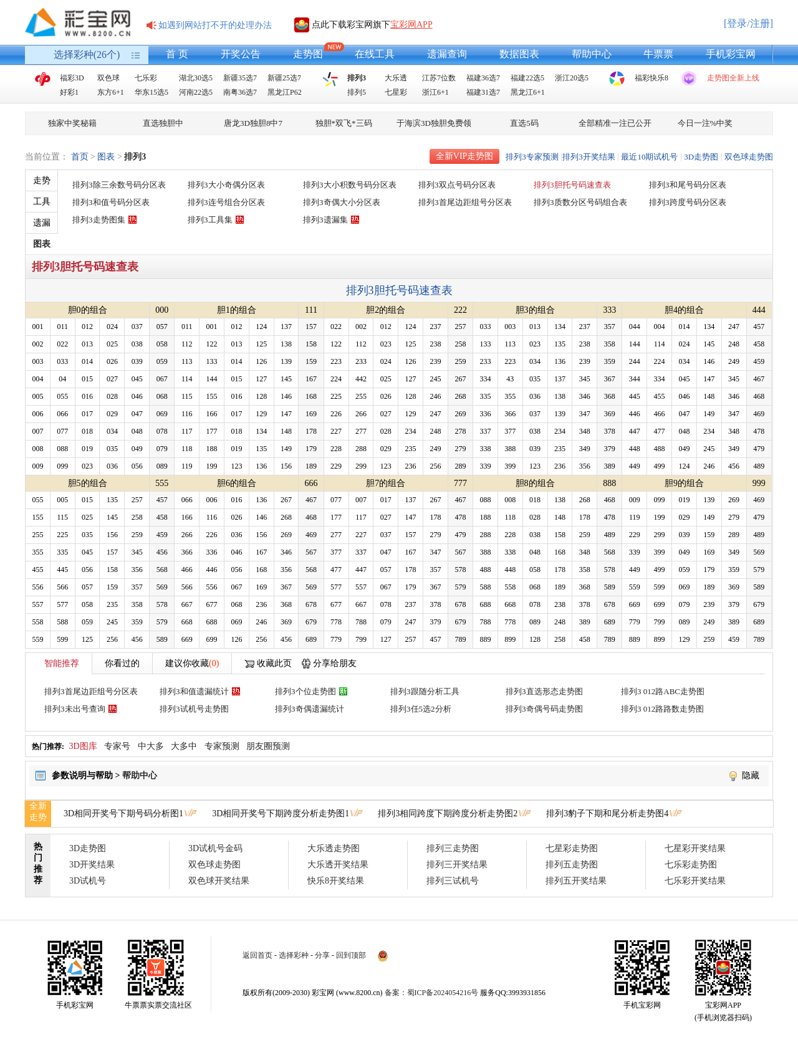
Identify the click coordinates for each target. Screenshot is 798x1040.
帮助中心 (592, 54)
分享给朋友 (335, 663)
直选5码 (524, 123)
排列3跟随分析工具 (424, 691)
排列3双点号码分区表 (457, 184)
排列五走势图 (572, 864)
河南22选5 (196, 92)
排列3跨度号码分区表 (687, 202)
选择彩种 (294, 955)
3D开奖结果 (92, 864)
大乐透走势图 (333, 848)
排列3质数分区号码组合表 (580, 202)
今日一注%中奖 (705, 123)
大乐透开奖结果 (337, 864)
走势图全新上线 (733, 78)
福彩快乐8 (651, 78)
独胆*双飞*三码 (343, 123)
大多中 (184, 746)
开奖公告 (241, 54)
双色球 (108, 78)
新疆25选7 (284, 78)
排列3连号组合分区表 (226, 202)
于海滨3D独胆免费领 (434, 123)
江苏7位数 (439, 78)
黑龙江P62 (284, 92)
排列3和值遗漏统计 (194, 691)
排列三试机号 (452, 880)
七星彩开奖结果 (695, 848)
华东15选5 (151, 92)
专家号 (117, 746)
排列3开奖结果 (588, 156)
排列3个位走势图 (305, 691)
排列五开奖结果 (576, 880)
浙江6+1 (435, 92)
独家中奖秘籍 (72, 123)
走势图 (308, 54)
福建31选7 (483, 92)
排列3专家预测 (532, 156)
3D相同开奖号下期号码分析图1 (123, 813)
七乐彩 (146, 78)
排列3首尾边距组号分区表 (465, 202)
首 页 (177, 54)
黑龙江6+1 (528, 92)
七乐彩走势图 (691, 864)
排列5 (356, 92)
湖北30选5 (196, 78)
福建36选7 (483, 78)
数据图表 (519, 54)
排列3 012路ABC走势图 (662, 691)
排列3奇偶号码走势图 (544, 708)
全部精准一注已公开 (615, 123)
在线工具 (375, 54)
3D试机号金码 (215, 848)
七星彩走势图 (572, 848)
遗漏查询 (447, 54)
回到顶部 (351, 955)
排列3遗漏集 (325, 219)
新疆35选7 (240, 78)
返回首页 (257, 955)
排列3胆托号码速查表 (572, 184)
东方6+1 (110, 92)
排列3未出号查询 (74, 708)
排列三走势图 (452, 848)
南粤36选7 (240, 92)
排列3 (356, 78)
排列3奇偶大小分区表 (341, 202)
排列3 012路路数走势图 (662, 708)
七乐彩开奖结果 (695, 880)
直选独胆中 (163, 123)
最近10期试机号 (649, 156)
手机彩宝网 (731, 54)
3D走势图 (701, 156)
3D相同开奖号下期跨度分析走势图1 (280, 813)
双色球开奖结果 (218, 880)
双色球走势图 (748, 156)
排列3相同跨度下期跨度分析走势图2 (447, 813)
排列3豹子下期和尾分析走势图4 (607, 813)
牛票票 (658, 54)
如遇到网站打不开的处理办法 (215, 25)
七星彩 (396, 92)
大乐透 (396, 78)
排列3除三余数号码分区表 (119, 184)
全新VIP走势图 (465, 156)
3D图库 (83, 746)
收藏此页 (274, 663)
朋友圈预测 (268, 746)
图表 (106, 156)
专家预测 (221, 746)
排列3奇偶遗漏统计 (309, 708)
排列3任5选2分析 (420, 708)
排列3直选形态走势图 (544, 691)
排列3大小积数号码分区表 (350, 184)
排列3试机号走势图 (194, 708)
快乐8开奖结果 (335, 880)
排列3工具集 (210, 219)
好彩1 (69, 92)
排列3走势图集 (98, 219)
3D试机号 (87, 880)
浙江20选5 (572, 78)
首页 (80, 156)
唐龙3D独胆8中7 (253, 123)
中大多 (151, 746)
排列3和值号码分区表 (111, 202)
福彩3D (72, 78)
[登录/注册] (748, 23)
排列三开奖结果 (457, 864)
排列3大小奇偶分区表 (226, 184)
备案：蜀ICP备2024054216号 (432, 992)
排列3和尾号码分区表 (687, 184)
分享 (322, 955)
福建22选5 (527, 78)
